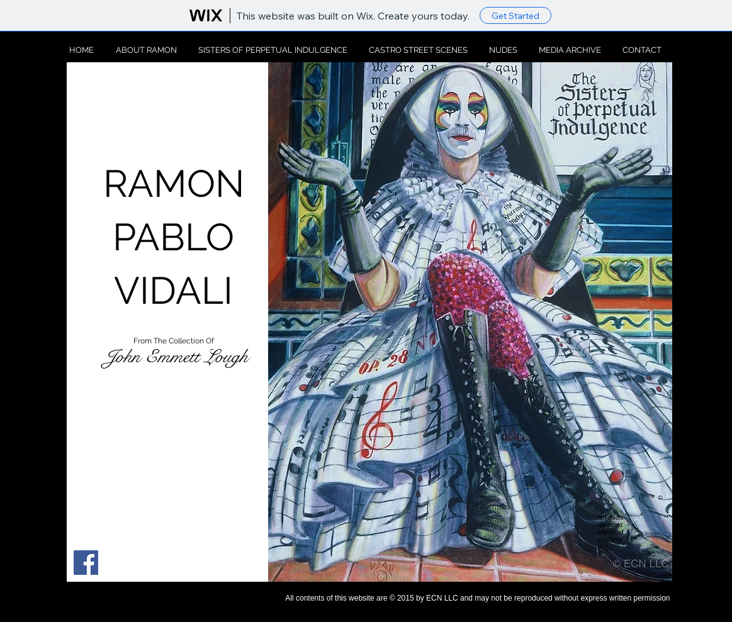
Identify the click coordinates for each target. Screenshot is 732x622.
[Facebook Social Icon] (86, 562)
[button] (470, 322)
